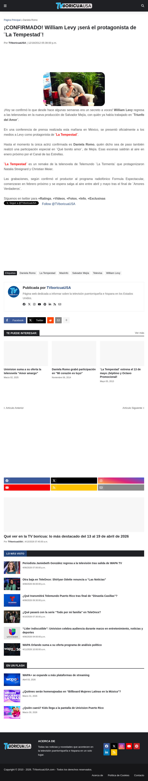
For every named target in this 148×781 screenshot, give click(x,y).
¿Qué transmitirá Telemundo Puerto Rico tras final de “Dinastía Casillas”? (70, 595)
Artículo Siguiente (132, 407)
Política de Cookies (118, 775)
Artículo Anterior (15, 407)
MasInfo (63, 273)
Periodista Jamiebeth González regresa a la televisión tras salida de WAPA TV (72, 563)
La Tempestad (47, 273)
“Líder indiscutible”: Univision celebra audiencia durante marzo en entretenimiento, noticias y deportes (83, 630)
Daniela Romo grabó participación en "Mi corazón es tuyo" (74, 371)
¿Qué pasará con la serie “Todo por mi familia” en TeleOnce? (62, 612)
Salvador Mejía (80, 273)
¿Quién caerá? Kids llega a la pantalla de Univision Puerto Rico (63, 707)
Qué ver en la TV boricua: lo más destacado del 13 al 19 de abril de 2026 (66, 536)
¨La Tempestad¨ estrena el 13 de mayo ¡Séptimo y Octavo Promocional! (120, 373)
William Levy (113, 273)
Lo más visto (15, 553)
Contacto (139, 775)
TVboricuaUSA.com (44, 769)
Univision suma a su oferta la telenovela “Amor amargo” (22, 371)
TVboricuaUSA (59, 288)
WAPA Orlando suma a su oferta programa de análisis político (62, 644)
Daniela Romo (30, 20)
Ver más (139, 332)
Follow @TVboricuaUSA (58, 204)
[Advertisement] (74, 58)
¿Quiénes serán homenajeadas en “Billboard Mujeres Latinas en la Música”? (72, 691)
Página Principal (12, 20)
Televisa (97, 273)
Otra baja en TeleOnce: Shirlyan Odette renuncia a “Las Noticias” (64, 579)
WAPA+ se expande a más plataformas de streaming (56, 675)
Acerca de (97, 775)
